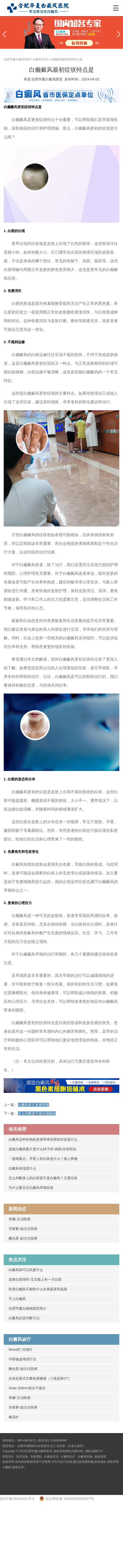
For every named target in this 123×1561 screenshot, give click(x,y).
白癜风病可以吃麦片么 (26, 1270)
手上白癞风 (17, 1299)
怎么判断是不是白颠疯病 (37, 1113)
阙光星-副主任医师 (23, 1238)
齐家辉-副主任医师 (23, 1229)
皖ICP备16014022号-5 (17, 1499)
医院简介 (8, 1456)
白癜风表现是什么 (22, 1168)
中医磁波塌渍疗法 (22, 1359)
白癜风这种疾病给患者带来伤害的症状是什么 (43, 1139)
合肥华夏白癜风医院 (17, 59)
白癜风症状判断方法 (24, 1318)
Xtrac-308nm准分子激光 (27, 1388)
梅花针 (14, 1417)
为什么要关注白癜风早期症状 (31, 1188)
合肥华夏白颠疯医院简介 (27, 1308)
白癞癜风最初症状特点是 (66, 59)
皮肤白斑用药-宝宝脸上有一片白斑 (35, 1279)
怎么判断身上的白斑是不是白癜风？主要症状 (43, 1178)
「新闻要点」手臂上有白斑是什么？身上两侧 (43, 1159)
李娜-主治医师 (20, 1219)
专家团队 (36, 1456)
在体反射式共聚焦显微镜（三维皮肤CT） (40, 1378)
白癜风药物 (85, 1456)
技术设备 (22, 1456)
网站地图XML (75, 1451)
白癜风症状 (40, 59)
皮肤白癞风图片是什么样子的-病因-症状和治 (42, 1149)
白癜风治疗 (68, 1456)
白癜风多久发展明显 (33, 1105)
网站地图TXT (94, 1451)
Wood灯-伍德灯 (20, 1349)
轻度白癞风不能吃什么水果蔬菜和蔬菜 (38, 1289)
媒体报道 (100, 1456)
